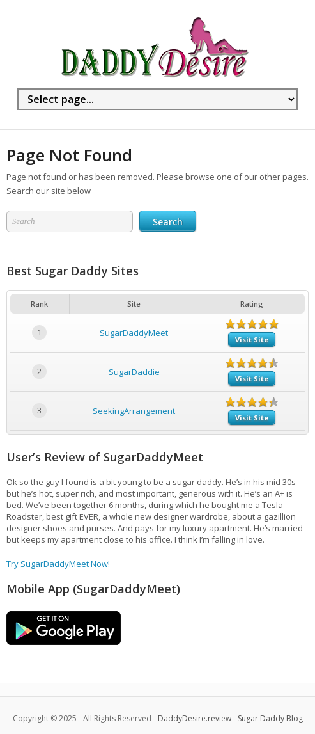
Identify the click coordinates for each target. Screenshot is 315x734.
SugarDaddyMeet (134, 333)
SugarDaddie (134, 372)
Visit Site (251, 339)
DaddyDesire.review (194, 718)
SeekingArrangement (134, 411)
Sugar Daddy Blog (270, 718)
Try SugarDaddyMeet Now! (58, 564)
